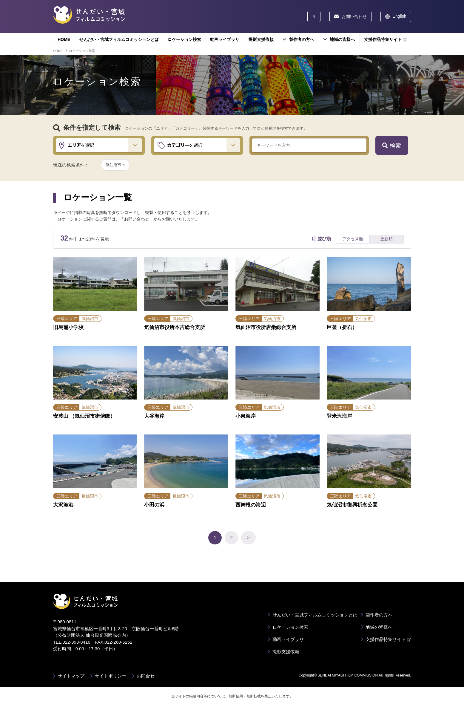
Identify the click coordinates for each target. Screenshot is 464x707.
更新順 (386, 238)
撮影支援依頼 (261, 39)
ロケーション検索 (184, 39)
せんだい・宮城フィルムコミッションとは (119, 39)
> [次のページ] (248, 537)
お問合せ (146, 676)
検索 (391, 146)
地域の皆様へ (342, 39)
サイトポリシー (110, 676)
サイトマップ (71, 676)
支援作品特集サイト (385, 39)
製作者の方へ (301, 39)
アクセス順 (352, 238)
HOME (64, 39)
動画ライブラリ (224, 39)
